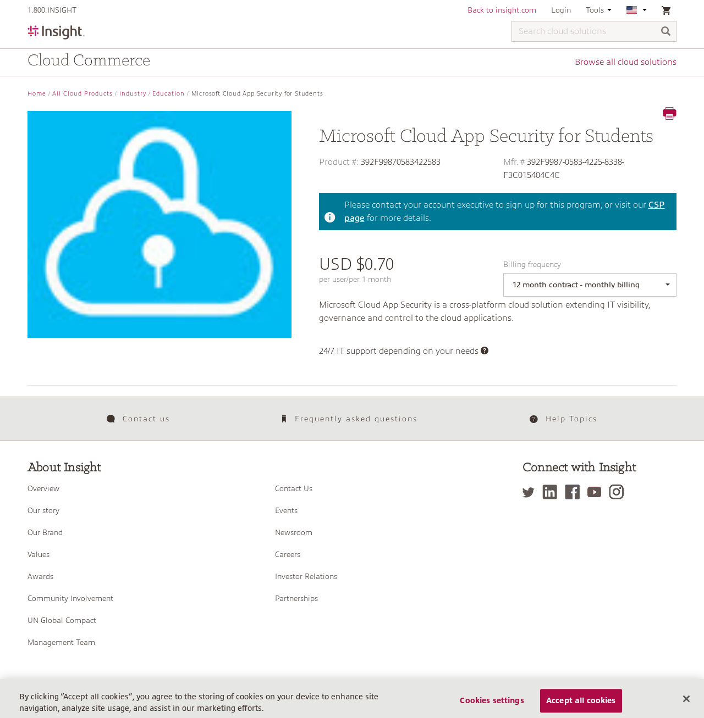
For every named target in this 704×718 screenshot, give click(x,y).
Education (168, 93)
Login (561, 9)
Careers (287, 554)
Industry (132, 93)
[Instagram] (619, 492)
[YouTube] (597, 492)
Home (37, 93)
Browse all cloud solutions (625, 62)
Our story (43, 510)
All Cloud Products (82, 93)
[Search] (666, 32)
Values (39, 554)
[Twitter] (531, 492)
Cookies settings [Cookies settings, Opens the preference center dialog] (492, 706)
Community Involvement (70, 598)
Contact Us (293, 488)
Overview (43, 488)
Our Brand (45, 532)
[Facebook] (575, 492)
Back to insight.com (502, 9)
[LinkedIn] (552, 492)
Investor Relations (306, 576)
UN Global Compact (62, 620)
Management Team (61, 642)
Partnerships (296, 598)
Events (286, 510)
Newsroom (293, 532)
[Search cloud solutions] (594, 31)
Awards (40, 576)
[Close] (686, 704)
